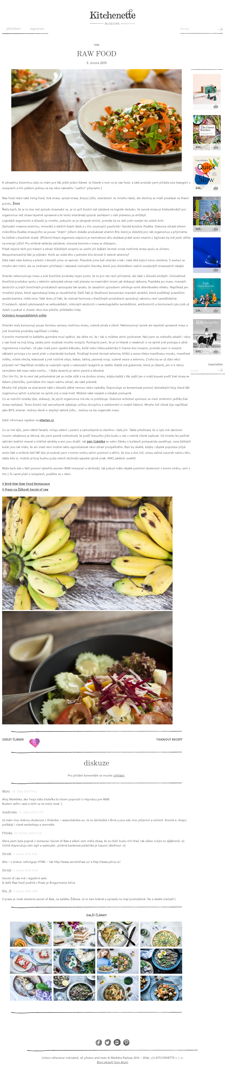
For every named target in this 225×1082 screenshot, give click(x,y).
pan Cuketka (96, 441)
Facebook (98, 1042)
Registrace (37, 28)
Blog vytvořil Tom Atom (112, 1062)
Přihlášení (13, 28)
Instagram (117, 1042)
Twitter (107, 1042)
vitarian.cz (46, 420)
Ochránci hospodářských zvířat (24, 315)
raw (96, 44)
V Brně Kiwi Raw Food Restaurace (26, 483)
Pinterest (126, 1042)
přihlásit (118, 775)
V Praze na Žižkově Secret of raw (25, 489)
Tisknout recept (169, 739)
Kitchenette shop (207, 58)
